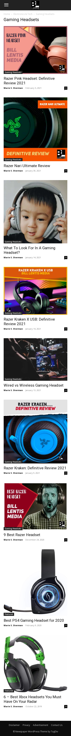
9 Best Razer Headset (22, 535)
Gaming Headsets (13, 72)
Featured (9, 614)
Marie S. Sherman (13, 88)
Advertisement (40, 725)
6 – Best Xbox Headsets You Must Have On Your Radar (32, 699)
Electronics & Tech (23, 14)
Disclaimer (14, 725)
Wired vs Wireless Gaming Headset (33, 385)
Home (7, 14)
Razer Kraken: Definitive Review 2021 (35, 468)
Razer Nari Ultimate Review (27, 166)
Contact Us (56, 725)
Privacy (26, 725)
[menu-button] (6, 5)
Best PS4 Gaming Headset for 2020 (34, 620)
